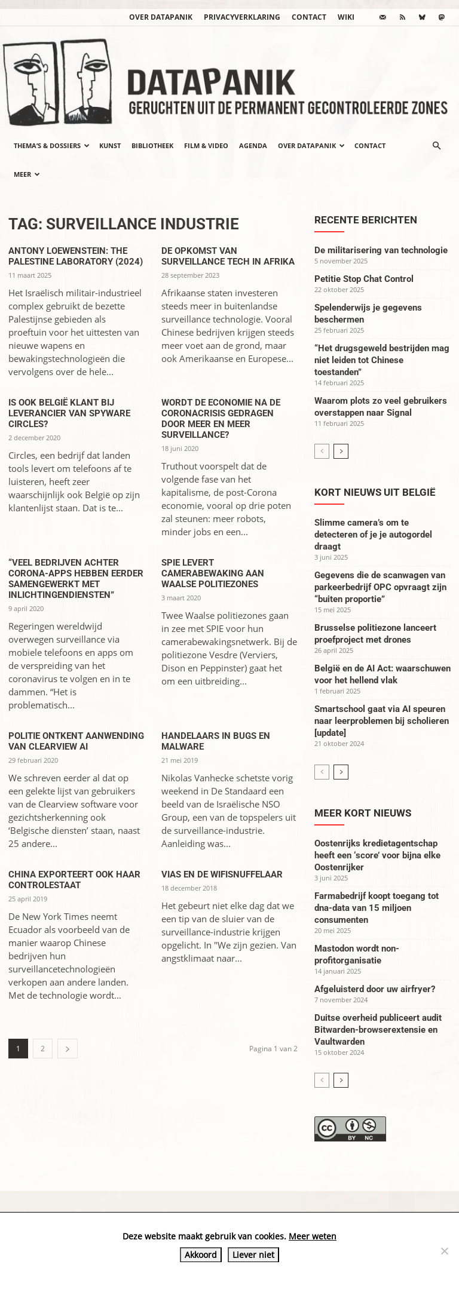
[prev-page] (321, 451)
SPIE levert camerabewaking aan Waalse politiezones (212, 573)
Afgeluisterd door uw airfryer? (374, 989)
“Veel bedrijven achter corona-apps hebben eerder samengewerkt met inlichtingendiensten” (75, 578)
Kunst (110, 145)
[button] (436, 146)
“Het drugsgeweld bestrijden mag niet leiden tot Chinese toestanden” (381, 360)
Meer (27, 174)
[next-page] (67, 1048)
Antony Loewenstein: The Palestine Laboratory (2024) (75, 256)
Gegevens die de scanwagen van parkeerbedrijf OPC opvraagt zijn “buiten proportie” (380, 587)
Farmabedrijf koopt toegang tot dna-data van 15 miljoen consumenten (376, 908)
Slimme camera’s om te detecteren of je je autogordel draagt (373, 534)
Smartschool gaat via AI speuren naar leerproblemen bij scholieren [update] (381, 721)
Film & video (206, 145)
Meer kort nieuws (362, 813)
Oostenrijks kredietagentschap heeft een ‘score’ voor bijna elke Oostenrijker (377, 855)
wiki (346, 17)
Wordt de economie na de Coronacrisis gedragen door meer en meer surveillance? (220, 418)
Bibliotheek (152, 145)
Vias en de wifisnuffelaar (222, 874)
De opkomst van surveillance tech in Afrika (228, 256)
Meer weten (312, 1236)
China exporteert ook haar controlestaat (74, 880)
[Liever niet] (444, 1251)
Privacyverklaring (242, 17)
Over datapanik (160, 17)
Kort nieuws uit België (375, 492)
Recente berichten (365, 220)
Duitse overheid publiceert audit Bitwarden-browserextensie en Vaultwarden (378, 1029)
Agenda (253, 145)
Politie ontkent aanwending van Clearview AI (76, 741)
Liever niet (253, 1254)
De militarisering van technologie (381, 250)
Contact (309, 17)
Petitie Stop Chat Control (364, 279)
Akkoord (201, 1254)
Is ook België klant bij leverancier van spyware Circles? (69, 413)
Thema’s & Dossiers (52, 145)
